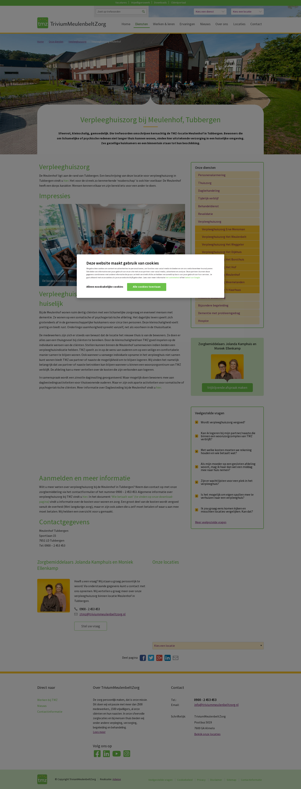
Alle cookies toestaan (146, 286)
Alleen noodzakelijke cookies (104, 286)
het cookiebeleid (172, 277)
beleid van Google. (192, 277)
